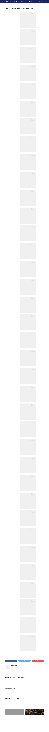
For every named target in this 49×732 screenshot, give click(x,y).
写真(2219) (13, 653)
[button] (7, 1)
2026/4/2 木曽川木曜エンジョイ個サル (12, 698)
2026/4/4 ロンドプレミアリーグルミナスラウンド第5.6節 (15, 677)
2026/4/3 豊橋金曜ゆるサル (10, 688)
